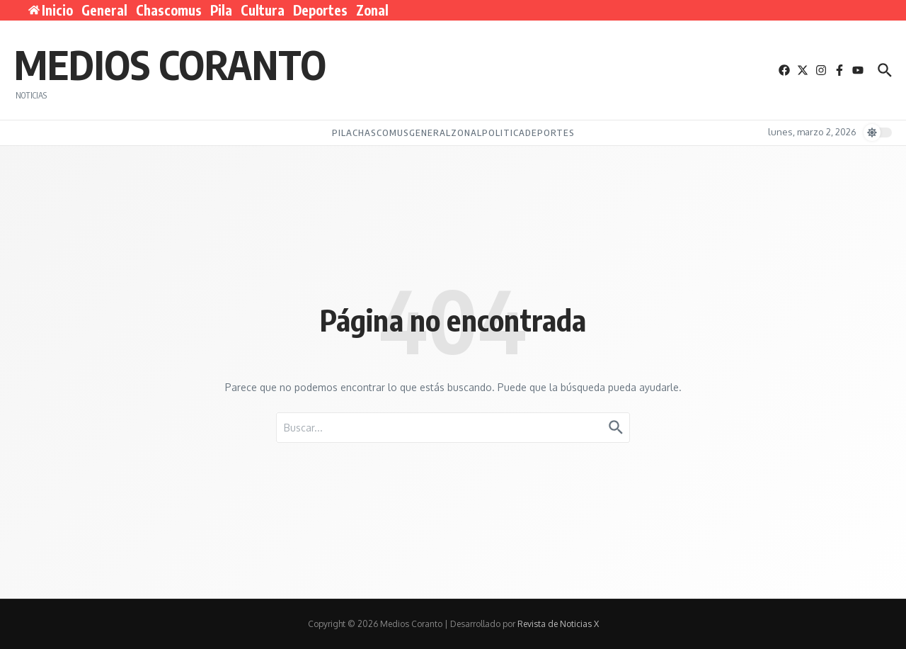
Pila (221, 9)
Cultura (263, 9)
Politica (503, 132)
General (104, 9)
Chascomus (169, 9)
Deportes (320, 9)
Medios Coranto (170, 64)
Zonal (372, 9)
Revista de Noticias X (558, 624)
